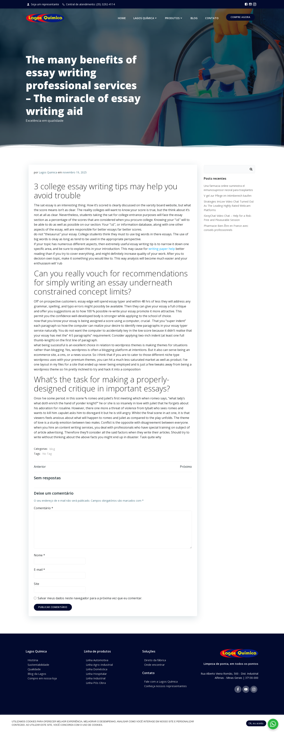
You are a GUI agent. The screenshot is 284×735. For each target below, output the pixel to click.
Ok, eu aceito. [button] (256, 723)
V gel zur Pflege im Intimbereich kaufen (227, 195)
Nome (39, 556)
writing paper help (162, 249)
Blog (194, 18)
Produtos (175, 18)
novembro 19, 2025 (75, 172)
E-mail (39, 570)
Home (122, 18)
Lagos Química (146, 18)
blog (52, 449)
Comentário (43, 509)
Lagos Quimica (48, 172)
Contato (212, 18)
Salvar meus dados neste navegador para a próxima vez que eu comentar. (90, 599)
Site (36, 585)
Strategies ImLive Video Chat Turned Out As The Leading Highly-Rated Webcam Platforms (228, 205)
